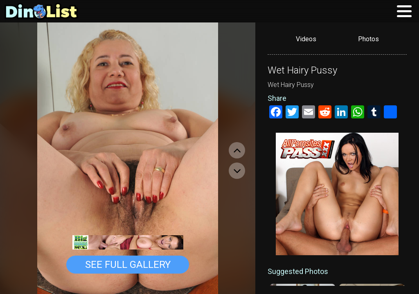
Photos (368, 39)
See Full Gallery (128, 264)
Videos (306, 39)
